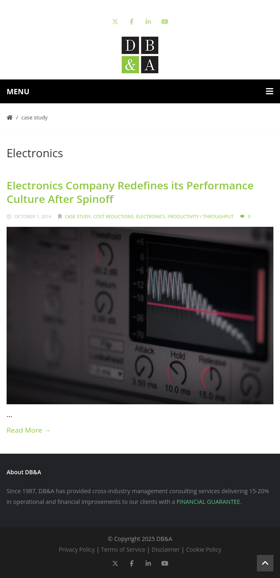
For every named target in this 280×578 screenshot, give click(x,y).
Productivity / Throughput (200, 216)
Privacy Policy (76, 549)
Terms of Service (123, 549)
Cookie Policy (203, 549)
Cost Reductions (113, 216)
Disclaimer (165, 549)
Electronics (150, 216)
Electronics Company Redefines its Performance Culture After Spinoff (130, 192)
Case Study (34, 117)
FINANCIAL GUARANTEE (208, 502)
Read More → (29, 430)
